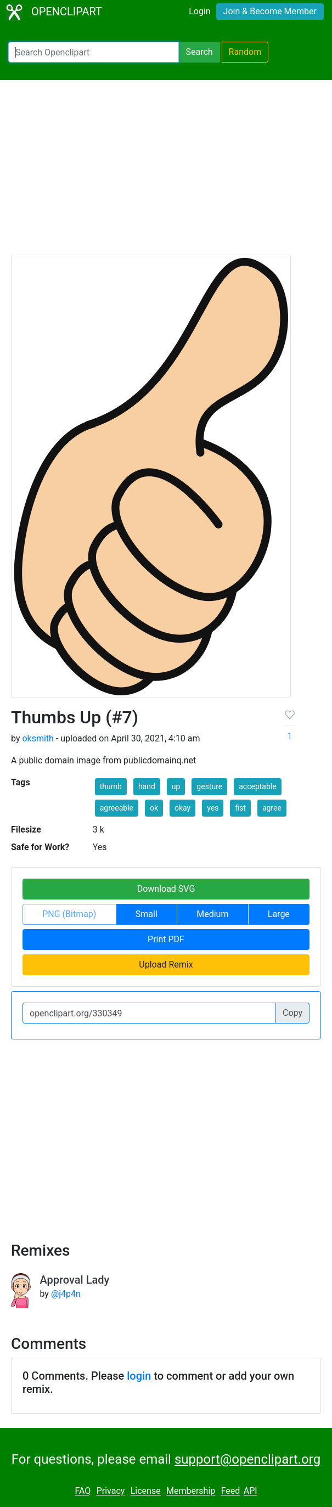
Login (199, 11)
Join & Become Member (270, 11)
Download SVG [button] (166, 889)
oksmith (37, 738)
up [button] (176, 786)
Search (198, 52)
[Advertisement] (166, 172)
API (250, 1491)
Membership (190, 1491)
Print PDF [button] (166, 939)
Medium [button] (212, 914)
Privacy (111, 1491)
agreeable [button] (116, 807)
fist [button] (240, 807)
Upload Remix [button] (166, 964)
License (146, 1491)
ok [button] (154, 807)
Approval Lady (74, 1279)
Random (245, 52)
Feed (230, 1491)
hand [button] (146, 786)
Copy (292, 1013)
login (139, 1375)
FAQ (83, 1491)
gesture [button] (209, 786)
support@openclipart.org (247, 1459)
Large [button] (279, 914)
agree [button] (272, 807)
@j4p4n (66, 1294)
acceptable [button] (257, 786)
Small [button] (146, 914)
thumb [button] (111, 786)
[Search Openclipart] (93, 52)
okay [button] (182, 807)
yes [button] (212, 807)
